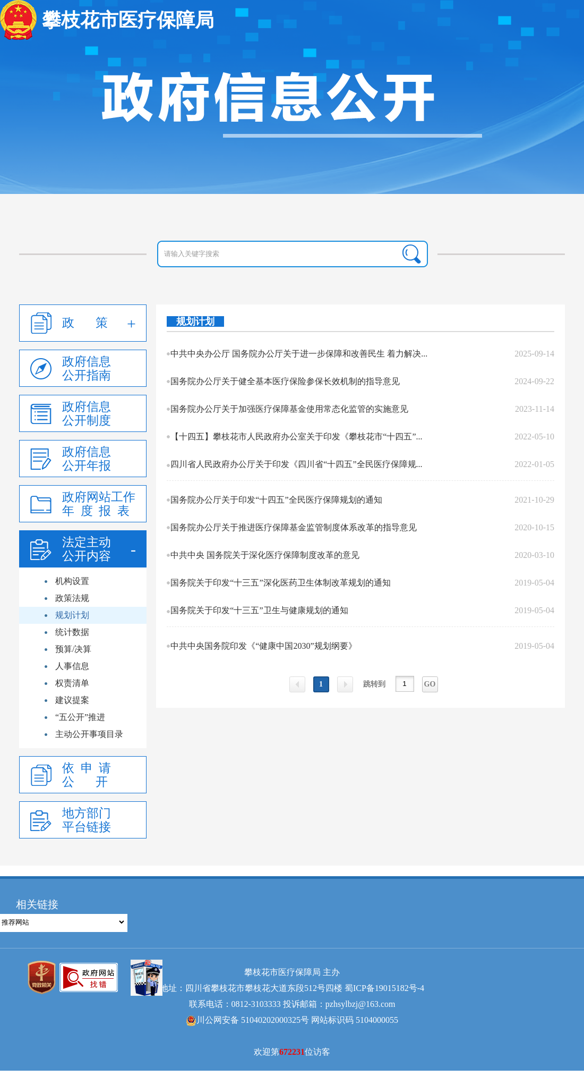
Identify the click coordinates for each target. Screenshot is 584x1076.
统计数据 (72, 632)
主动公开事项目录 (89, 734)
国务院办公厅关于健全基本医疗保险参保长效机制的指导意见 (285, 381)
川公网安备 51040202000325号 (247, 1019)
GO (430, 684)
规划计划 (72, 615)
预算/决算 (73, 649)
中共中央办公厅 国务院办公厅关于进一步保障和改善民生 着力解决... (298, 353)
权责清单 (72, 683)
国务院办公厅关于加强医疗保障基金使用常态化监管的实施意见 (289, 408)
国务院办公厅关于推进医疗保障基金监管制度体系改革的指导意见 (293, 527)
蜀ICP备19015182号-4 (384, 988)
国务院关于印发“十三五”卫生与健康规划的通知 (259, 610)
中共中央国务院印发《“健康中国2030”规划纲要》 (263, 645)
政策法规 (72, 598)
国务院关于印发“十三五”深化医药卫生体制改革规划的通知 (280, 582)
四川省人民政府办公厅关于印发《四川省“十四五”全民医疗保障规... (296, 464)
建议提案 (72, 700)
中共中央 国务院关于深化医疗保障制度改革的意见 (264, 555)
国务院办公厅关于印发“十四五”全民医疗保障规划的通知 (276, 499)
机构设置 (72, 581)
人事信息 (72, 666)
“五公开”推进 (80, 717)
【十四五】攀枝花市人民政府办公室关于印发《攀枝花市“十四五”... (296, 436)
